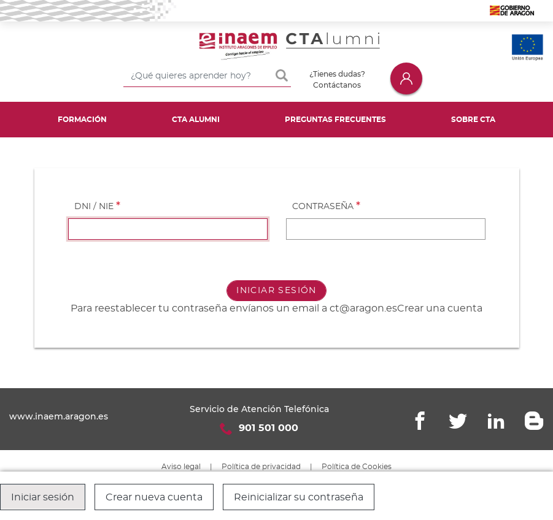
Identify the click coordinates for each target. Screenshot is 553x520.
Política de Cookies (357, 466)
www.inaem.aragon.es (58, 416)
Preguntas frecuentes (335, 119)
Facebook (420, 421)
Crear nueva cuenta (154, 497)
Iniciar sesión (406, 78)
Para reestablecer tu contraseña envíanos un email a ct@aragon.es (234, 308)
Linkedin (496, 421)
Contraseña (323, 206)
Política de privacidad (261, 466)
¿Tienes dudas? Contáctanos (337, 79)
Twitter (458, 421)
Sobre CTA (473, 119)
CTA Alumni (196, 119)
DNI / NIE (94, 206)
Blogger (534, 421)
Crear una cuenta (439, 308)
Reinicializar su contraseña (298, 497)
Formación (82, 119)
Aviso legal (181, 466)
